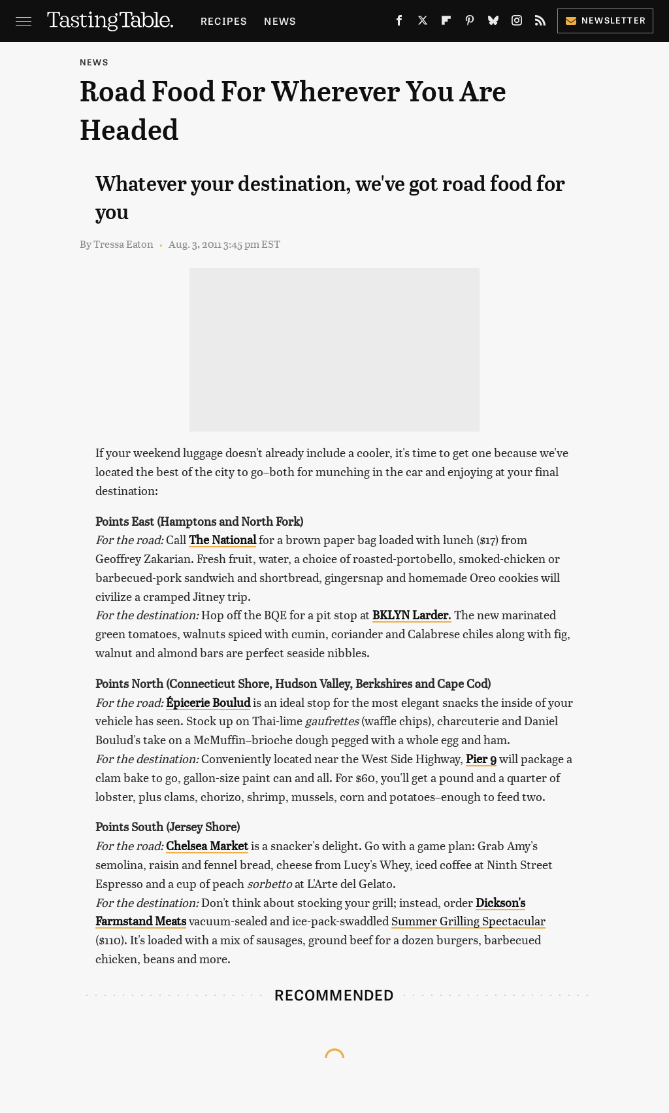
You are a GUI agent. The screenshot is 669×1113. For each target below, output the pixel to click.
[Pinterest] (469, 22)
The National (222, 539)
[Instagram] (516, 22)
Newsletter (605, 20)
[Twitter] (422, 22)
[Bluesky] (493, 22)
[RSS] (540, 22)
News (280, 20)
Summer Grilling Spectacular (468, 920)
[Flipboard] (446, 22)
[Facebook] (399, 22)
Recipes (224, 20)
